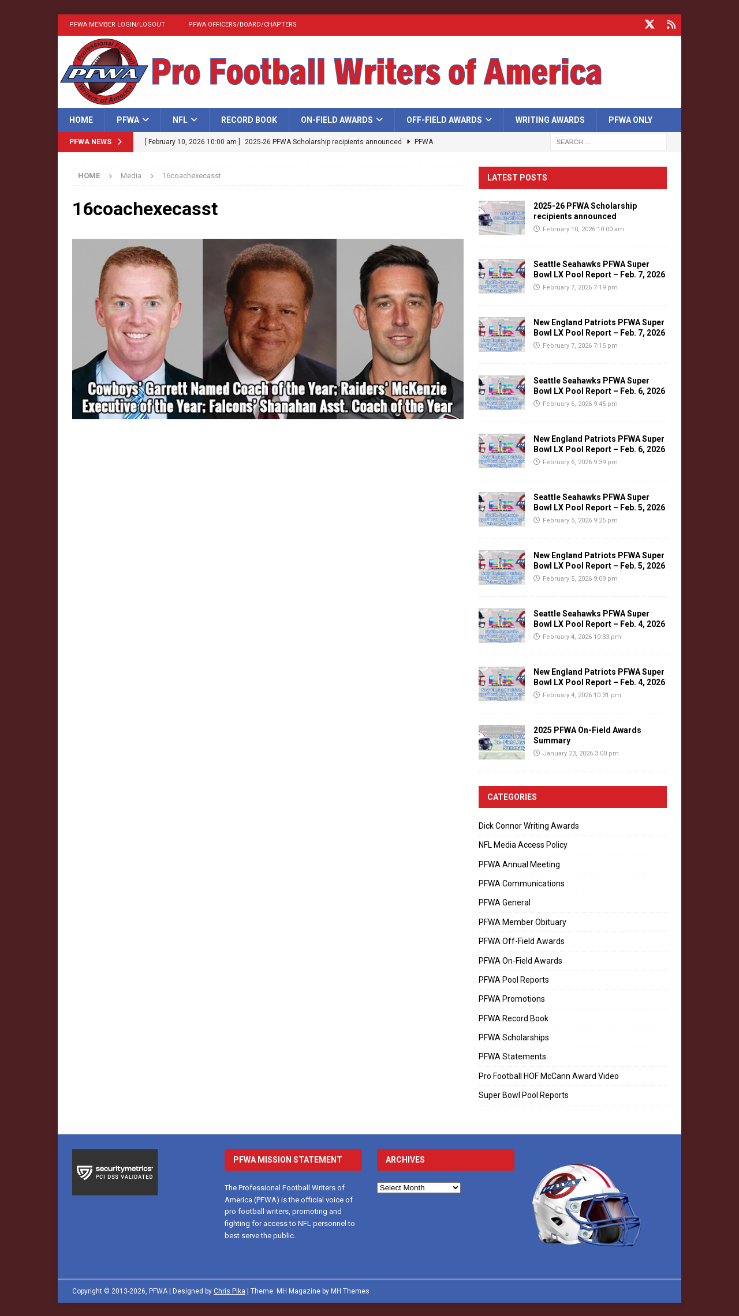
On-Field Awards (337, 118)
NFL (180, 118)
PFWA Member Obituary (522, 921)
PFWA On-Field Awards (520, 959)
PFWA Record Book (513, 1017)
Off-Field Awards (444, 118)
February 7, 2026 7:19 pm (580, 286)
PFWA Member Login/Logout (117, 24)
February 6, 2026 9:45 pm (580, 403)
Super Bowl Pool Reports (524, 1094)
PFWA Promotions (512, 997)
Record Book (249, 118)
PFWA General (505, 901)
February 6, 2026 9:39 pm (580, 461)
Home (81, 118)
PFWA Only (630, 118)
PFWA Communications (522, 882)
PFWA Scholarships (514, 1036)
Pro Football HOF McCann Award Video (549, 1075)
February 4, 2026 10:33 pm (582, 636)
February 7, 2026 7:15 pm (580, 344)
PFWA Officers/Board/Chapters (242, 24)
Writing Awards (550, 118)
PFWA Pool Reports (514, 978)
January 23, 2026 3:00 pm (581, 752)
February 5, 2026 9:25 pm (580, 519)
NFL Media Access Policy (523, 843)
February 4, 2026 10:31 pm (582, 694)
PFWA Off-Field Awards (522, 940)
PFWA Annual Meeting (519, 863)
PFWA (128, 118)
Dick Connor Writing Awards (529, 824)
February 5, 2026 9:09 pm (580, 577)
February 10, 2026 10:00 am (583, 228)
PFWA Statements (512, 1055)
